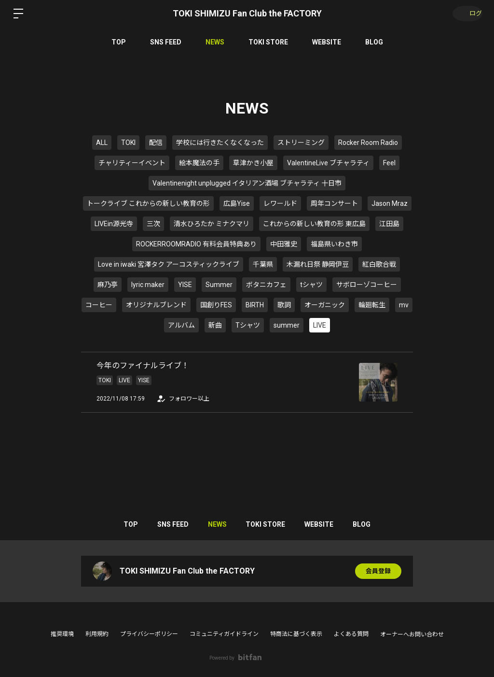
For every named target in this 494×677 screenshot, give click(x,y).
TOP (118, 42)
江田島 (389, 224)
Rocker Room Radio (368, 142)
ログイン (465, 13)
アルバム (181, 325)
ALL (102, 142)
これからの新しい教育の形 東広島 (314, 224)
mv (404, 305)
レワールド (280, 203)
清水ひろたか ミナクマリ (211, 224)
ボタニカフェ (266, 284)
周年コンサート (334, 203)
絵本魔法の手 (199, 163)
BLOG (374, 42)
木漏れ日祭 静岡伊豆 (318, 264)
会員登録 (378, 571)
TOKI (128, 142)
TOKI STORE (268, 42)
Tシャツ (247, 325)
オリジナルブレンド (156, 305)
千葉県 (263, 264)
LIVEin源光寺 (114, 224)
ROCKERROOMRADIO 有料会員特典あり (196, 244)
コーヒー (98, 305)
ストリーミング (301, 142)
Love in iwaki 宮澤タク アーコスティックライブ (168, 264)
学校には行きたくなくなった (220, 142)
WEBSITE (326, 42)
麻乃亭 (107, 284)
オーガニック (324, 305)
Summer (219, 284)
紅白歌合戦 (379, 264)
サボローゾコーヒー (366, 284)
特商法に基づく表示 (296, 634)
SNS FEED (165, 42)
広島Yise (236, 203)
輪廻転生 (371, 305)
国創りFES (216, 305)
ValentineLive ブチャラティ (328, 163)
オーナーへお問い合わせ (412, 634)
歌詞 (284, 305)
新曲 (215, 325)
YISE (185, 284)
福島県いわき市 (334, 244)
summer (287, 325)
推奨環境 (62, 634)
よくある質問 (351, 634)
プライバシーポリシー (149, 634)
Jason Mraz (389, 203)
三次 (153, 224)
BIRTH (255, 305)
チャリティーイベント (131, 163)
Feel (389, 163)
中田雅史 (283, 244)
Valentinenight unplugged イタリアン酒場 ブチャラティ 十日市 (247, 183)
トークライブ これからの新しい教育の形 (148, 203)
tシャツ (311, 284)
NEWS (215, 42)
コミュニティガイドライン (224, 634)
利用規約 (97, 634)
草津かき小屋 (253, 163)
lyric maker (148, 284)
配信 (156, 142)
